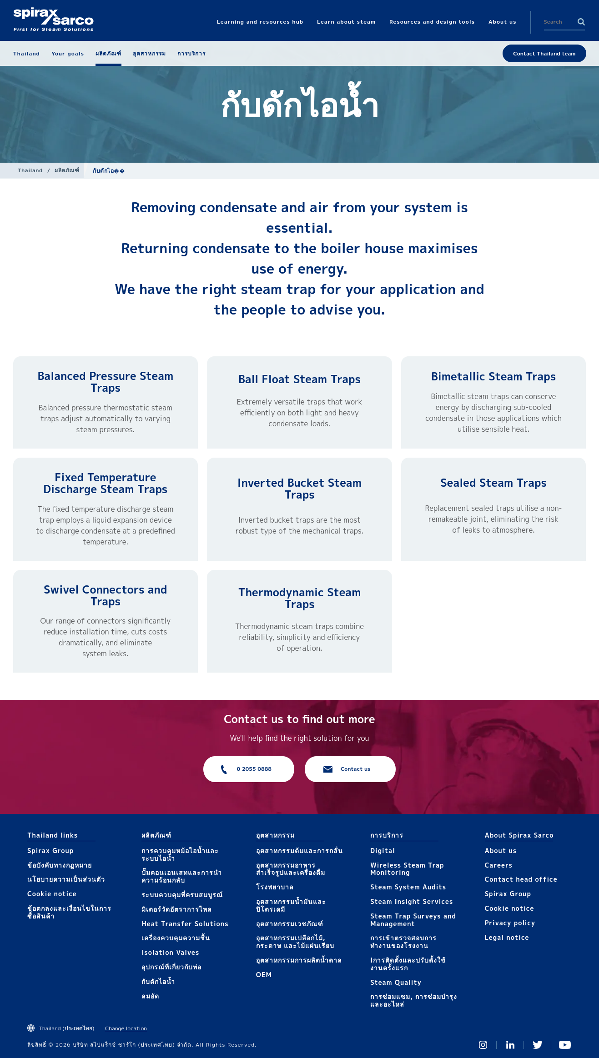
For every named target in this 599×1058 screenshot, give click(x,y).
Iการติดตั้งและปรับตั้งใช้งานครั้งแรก (408, 964)
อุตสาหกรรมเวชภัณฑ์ (289, 923)
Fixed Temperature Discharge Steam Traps (105, 483)
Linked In (510, 1045)
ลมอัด (150, 996)
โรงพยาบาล (275, 887)
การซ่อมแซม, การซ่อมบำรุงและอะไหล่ (413, 1000)
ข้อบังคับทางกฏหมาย (59, 865)
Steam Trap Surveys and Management (413, 920)
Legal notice (507, 937)
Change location (126, 1028)
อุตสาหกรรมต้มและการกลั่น (299, 850)
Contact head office (521, 879)
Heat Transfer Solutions (184, 923)
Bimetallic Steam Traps (493, 376)
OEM (264, 974)
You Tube (565, 1045)
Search (581, 21)
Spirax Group (50, 850)
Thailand (30, 170)
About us (501, 850)
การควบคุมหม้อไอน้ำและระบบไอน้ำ (180, 854)
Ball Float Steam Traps (299, 379)
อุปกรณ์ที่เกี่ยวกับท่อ (171, 967)
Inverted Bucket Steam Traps (299, 488)
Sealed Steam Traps (493, 482)
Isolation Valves (170, 952)
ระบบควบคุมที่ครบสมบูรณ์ (182, 894)
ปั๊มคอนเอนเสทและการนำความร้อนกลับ (181, 876)
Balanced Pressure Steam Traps (105, 381)
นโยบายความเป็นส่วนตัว (66, 879)
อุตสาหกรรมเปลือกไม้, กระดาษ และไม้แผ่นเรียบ (295, 941)
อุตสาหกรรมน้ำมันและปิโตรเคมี (291, 905)
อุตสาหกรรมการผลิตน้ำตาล (299, 960)
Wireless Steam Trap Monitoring (407, 869)
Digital (382, 850)
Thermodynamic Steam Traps (299, 598)
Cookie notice (52, 893)
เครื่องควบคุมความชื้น (175, 937)
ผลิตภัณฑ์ (67, 170)
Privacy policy (510, 922)
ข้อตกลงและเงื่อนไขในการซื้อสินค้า (69, 912)
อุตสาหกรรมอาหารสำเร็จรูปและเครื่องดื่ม (290, 869)
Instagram (483, 1045)
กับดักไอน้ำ (158, 981)
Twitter (537, 1045)
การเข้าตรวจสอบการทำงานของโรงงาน (403, 941)
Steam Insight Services (411, 901)
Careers (499, 865)
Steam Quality (396, 982)
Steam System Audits (408, 887)
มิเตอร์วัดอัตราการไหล (176, 909)
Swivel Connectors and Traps (105, 595)
